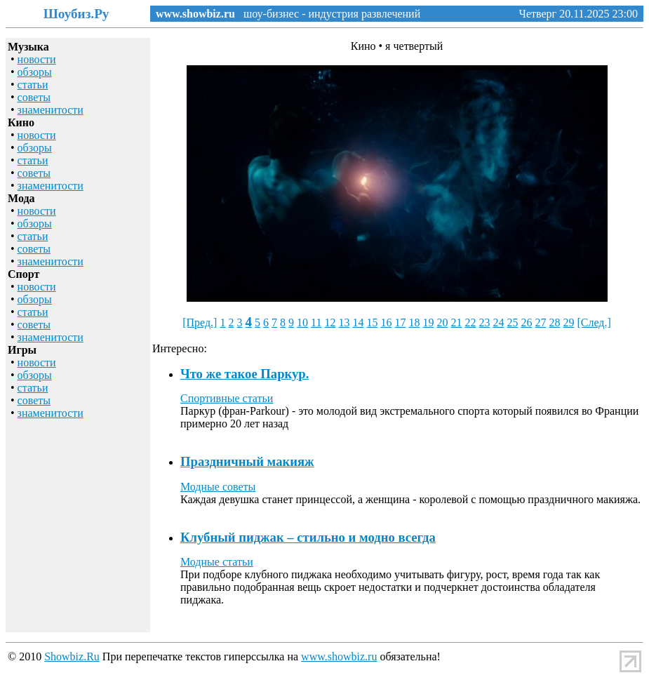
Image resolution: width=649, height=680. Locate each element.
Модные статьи (216, 562)
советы (34, 97)
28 (554, 322)
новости (37, 59)
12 (329, 322)
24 (498, 322)
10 (302, 322)
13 (343, 322)
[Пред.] (199, 322)
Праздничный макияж (247, 461)
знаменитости (50, 110)
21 (456, 322)
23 (484, 322)
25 (512, 322)
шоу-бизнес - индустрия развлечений (327, 14)
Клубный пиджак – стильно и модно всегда (308, 537)
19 (428, 322)
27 (540, 322)
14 (357, 322)
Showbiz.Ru (72, 656)
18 (414, 322)
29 (568, 322)
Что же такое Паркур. (244, 373)
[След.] (593, 322)
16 (386, 322)
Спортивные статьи (226, 398)
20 (442, 322)
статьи (33, 85)
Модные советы (217, 487)
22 (470, 322)
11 (316, 322)
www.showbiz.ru (195, 14)
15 (371, 322)
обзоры (35, 72)
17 (400, 322)
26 (526, 322)
